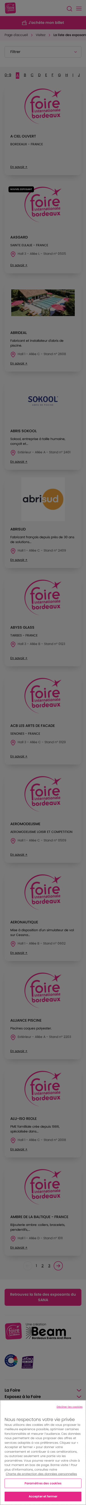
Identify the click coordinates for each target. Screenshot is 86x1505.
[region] (43, 1452)
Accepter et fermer (43, 1496)
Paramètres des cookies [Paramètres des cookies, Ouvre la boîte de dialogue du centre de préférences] (43, 1483)
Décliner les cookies (70, 1407)
